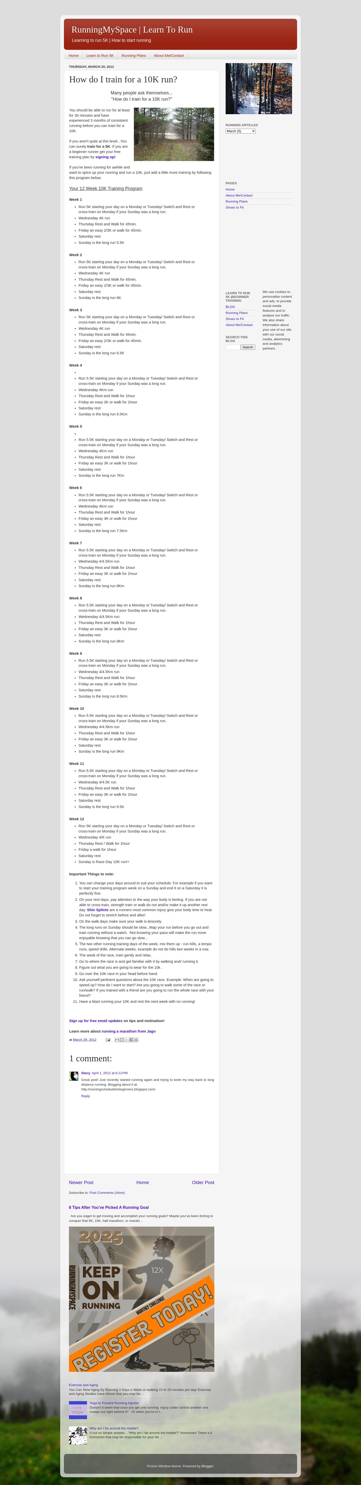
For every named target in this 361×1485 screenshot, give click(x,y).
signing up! (106, 157)
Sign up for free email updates (96, 1021)
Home (74, 55)
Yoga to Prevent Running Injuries (114, 1403)
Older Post (203, 1182)
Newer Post (81, 1182)
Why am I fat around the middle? (113, 1428)
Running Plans (134, 55)
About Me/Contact (169, 55)
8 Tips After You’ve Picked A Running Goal (109, 1207)
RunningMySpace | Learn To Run (132, 30)
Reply (85, 1096)
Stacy (85, 1073)
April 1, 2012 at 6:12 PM (110, 1073)
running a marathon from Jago (129, 1031)
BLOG (230, 307)
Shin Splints (98, 910)
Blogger (207, 1466)
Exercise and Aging (83, 1385)
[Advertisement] (241, 157)
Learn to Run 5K (100, 55)
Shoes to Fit (235, 207)
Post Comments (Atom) (107, 1193)
